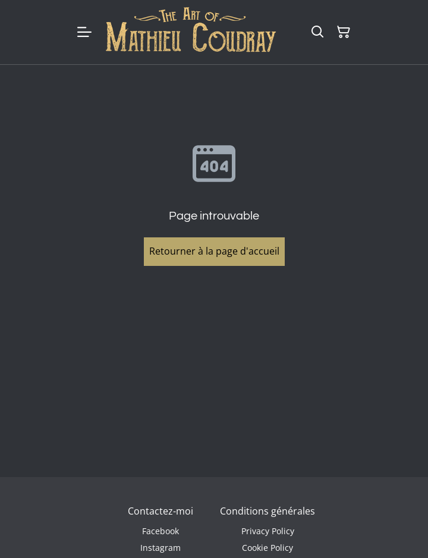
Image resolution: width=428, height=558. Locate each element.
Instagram (160, 547)
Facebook (160, 531)
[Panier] (344, 32)
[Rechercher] (317, 32)
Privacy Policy (267, 531)
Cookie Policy (267, 547)
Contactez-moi (160, 511)
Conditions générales (267, 511)
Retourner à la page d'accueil (214, 251)
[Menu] (84, 32)
